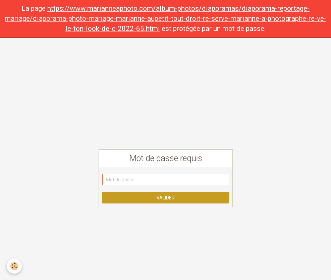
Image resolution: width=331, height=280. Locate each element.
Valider (166, 197)
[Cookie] (14, 266)
